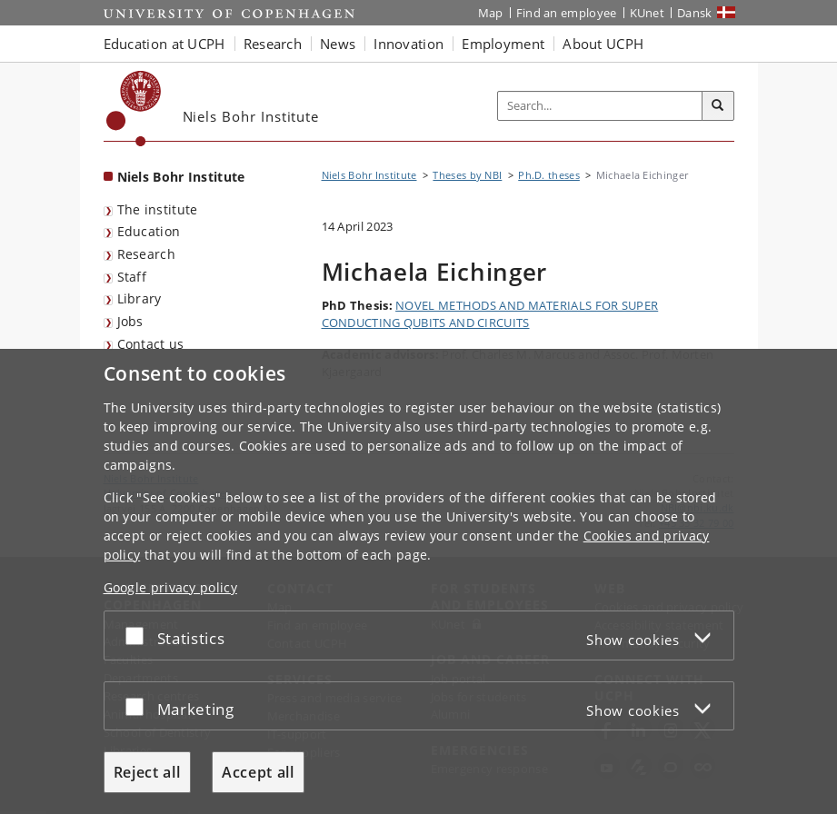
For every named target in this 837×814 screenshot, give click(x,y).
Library (139, 298)
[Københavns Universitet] (134, 108)
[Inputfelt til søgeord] (600, 106)
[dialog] (418, 581)
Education (149, 231)
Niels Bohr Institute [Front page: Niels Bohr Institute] (181, 176)
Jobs (130, 321)
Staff (132, 276)
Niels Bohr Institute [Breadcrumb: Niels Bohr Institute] (369, 175)
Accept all (258, 772)
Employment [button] (503, 44)
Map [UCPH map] (490, 13)
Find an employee (566, 13)
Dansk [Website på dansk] (694, 13)
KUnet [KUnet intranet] (647, 13)
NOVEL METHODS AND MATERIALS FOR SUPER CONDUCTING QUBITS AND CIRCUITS (490, 314)
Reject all (147, 772)
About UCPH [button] (603, 44)
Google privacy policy (170, 587)
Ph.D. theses (549, 175)
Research (146, 254)
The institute (157, 209)
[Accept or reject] (139, 635)
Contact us (150, 343)
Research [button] (273, 44)
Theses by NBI (467, 175)
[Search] (718, 106)
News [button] (337, 44)
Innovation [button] (408, 44)
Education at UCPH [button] (164, 44)
